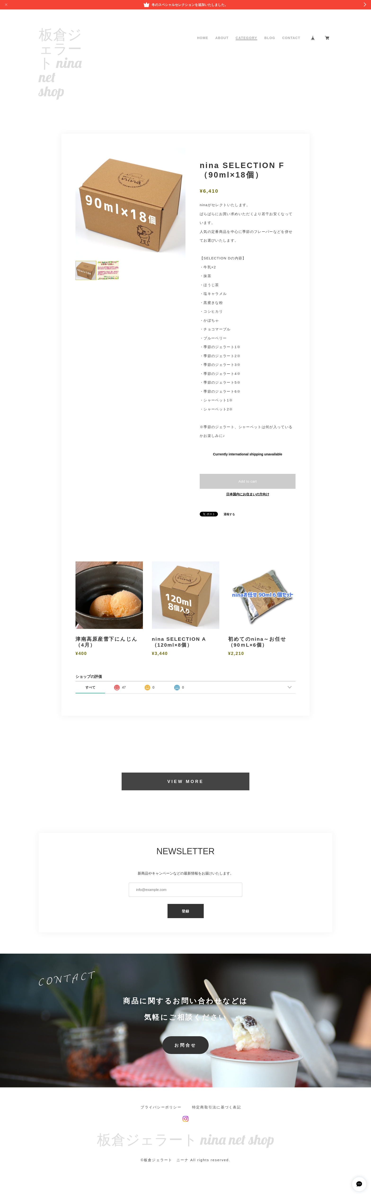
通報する (229, 514)
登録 (186, 911)
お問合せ (185, 1045)
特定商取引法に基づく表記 (216, 1107)
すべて (90, 687)
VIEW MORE (185, 781)
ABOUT (222, 38)
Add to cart (247, 481)
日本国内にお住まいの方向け (247, 494)
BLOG (269, 38)
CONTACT (291, 38)
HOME (202, 38)
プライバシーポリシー (161, 1107)
